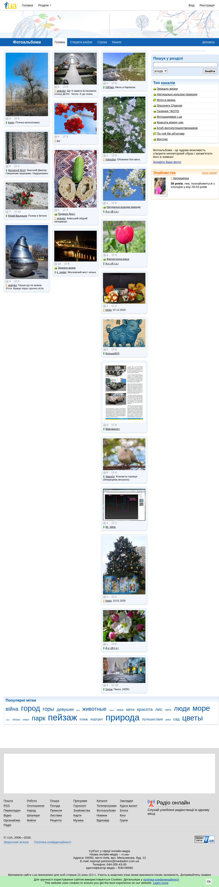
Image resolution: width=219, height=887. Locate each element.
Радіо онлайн (173, 803)
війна (12, 709)
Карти (77, 815)
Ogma (107, 689)
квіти (130, 709)
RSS (7, 805)
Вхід (192, 5)
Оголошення (35, 805)
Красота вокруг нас (168, 122)
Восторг (160, 139)
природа (123, 717)
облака (16, 719)
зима (120, 709)
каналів (168, 83)
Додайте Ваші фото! (167, 162)
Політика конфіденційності (52, 842)
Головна (27, 5)
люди (182, 708)
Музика (78, 820)
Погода (55, 805)
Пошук (54, 800)
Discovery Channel (167, 105)
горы (48, 709)
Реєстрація (207, 5)
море (201, 708)
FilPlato (108, 87)
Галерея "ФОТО (166, 111)
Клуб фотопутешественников (175, 128)
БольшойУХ (111, 353)
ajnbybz (11, 285)
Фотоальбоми (106, 810)
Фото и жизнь (164, 100)
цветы (192, 718)
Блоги (124, 810)
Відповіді (103, 820)
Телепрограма (107, 805)
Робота (32, 800)
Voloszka (109, 159)
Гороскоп (79, 805)
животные (94, 709)
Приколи (56, 810)
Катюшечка (180, 178)
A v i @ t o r (110, 211)
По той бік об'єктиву (169, 133)
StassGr (109, 476)
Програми (80, 800)
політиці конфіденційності (161, 879)
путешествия (152, 719)
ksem (10, 122)
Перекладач (12, 810)
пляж (84, 719)
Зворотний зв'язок (16, 842)
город (30, 708)
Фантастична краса (116, 259)
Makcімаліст (111, 429)
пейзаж (62, 717)
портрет (96, 719)
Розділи (43, 5)
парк (38, 718)
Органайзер (12, 820)
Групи (124, 820)
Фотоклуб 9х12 (15, 170)
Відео (7, 815)
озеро (26, 719)
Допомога (208, 42)
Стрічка (102, 42)
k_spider (60, 272)
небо (8, 720)
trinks (107, 310)
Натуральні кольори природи (175, 94)
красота (145, 709)
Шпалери (33, 815)
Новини (102, 815)
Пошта (8, 800)
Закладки (126, 800)
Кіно (123, 815)
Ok (209, 881)
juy (57, 140)
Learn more (161, 883)
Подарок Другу (64, 214)
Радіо (7, 825)
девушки (65, 709)
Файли (31, 820)
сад (176, 719)
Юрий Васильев (16, 215)
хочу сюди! (209, 172)
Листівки (56, 815)
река (168, 719)
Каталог (102, 800)
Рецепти (56, 820)
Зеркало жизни (165, 88)
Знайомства (164, 173)
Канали (116, 42)
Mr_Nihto (109, 527)
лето (168, 709)
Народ (31, 810)
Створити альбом (81, 42)
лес (158, 709)
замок (111, 710)
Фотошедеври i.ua (167, 116)
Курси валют (128, 805)
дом (78, 710)
